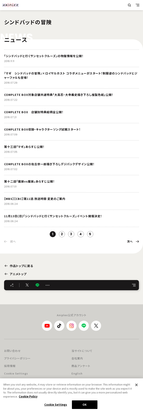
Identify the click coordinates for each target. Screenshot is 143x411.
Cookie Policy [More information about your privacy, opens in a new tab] (28, 398)
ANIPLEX (10, 5)
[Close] (136, 387)
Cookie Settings (16, 373)
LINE (37, 285)
